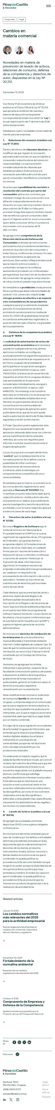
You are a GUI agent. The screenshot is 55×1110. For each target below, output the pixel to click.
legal (21, 19)
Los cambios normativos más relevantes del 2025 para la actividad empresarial (24, 917)
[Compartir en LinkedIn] (29, 1042)
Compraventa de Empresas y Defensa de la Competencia (24, 1003)
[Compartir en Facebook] (14, 1042)
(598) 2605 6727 (12, 1089)
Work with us (46, 1091)
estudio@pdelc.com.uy (15, 1093)
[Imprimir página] (17, 1054)
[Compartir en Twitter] (24, 1042)
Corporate (10, 19)
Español (46, 1096)
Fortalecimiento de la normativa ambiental (18, 962)
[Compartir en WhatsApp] (19, 1042)
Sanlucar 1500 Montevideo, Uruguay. (14, 1083)
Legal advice (45, 1083)
